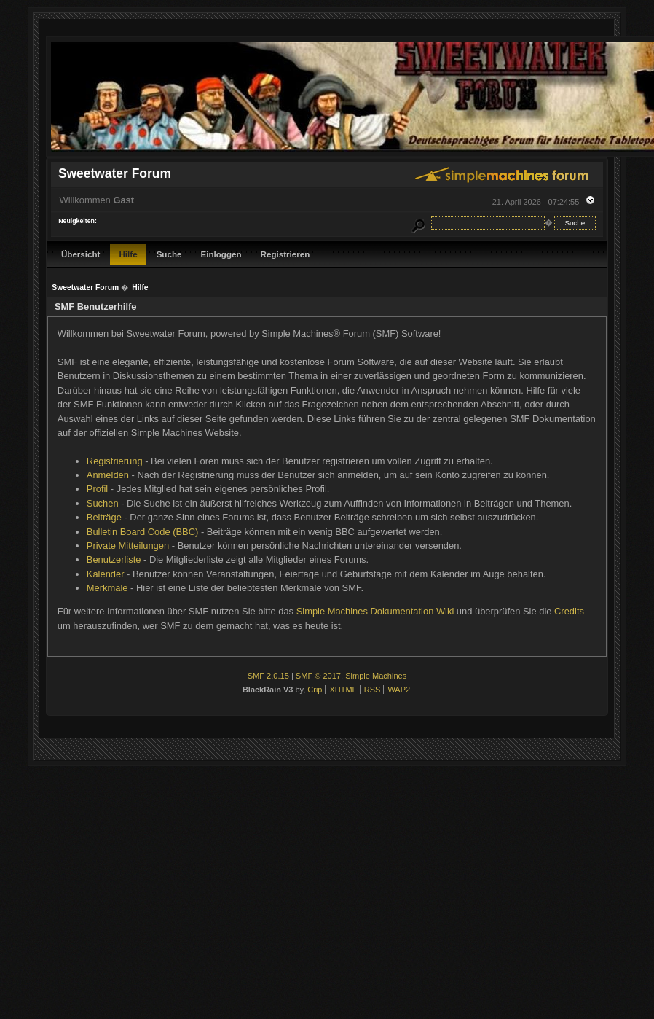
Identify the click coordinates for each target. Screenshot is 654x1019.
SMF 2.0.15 (268, 675)
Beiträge (104, 517)
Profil (97, 488)
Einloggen (220, 254)
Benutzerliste (114, 559)
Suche (169, 254)
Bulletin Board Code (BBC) (143, 531)
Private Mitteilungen (128, 545)
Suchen (103, 503)
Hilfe (128, 254)
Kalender (106, 574)
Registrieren (285, 254)
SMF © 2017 (318, 675)
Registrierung (115, 461)
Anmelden (108, 474)
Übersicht (81, 254)
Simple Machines (375, 675)
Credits (569, 611)
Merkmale (107, 587)
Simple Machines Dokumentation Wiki (375, 611)
